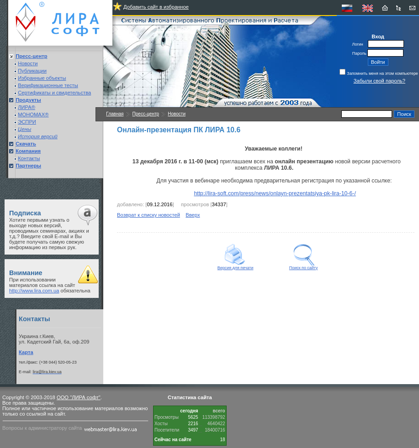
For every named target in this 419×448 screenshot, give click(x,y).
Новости (27, 63)
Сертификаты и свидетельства (54, 92)
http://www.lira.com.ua (34, 290)
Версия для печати (235, 266)
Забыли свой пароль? (379, 80)
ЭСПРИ (27, 122)
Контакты (29, 158)
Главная (114, 113)
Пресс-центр (146, 113)
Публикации (32, 70)
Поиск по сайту (303, 266)
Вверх (193, 215)
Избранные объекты (42, 78)
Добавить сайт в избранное (156, 7)
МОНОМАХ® (33, 114)
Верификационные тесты (48, 85)
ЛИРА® (26, 107)
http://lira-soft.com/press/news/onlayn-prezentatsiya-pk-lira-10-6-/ (274, 193)
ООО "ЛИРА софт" (79, 397)
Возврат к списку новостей (148, 215)
